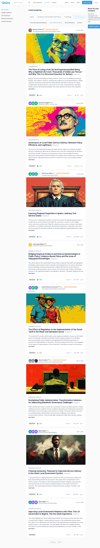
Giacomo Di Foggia (44, 102)
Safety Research (70, 23)
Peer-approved (37, 2)
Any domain (5, 10)
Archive (54, 2)
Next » (60, 542)
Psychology (67, 17)
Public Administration (55, 23)
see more (31, 89)
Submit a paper (94, 26)
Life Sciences (5, 15)
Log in (96, 2)
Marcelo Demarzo (38, 29)
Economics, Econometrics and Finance (49, 17)
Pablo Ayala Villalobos (39, 244)
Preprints (47, 2)
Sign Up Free (87, 2)
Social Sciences (6, 21)
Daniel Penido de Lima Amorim (50, 287)
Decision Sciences (28, 17)
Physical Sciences (7, 18)
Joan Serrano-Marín (47, 173)
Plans (78, 2)
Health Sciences (6, 13)
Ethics (72, 2)
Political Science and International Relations (34, 23)
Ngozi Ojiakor (42, 431)
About (67, 2)
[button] (69, 95)
